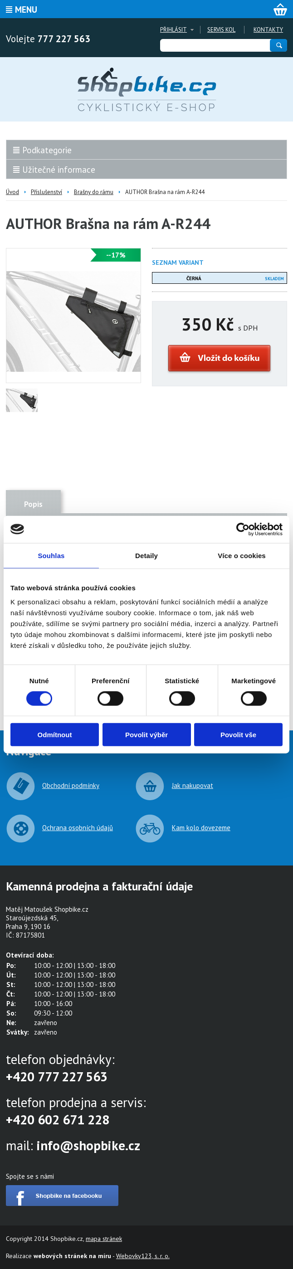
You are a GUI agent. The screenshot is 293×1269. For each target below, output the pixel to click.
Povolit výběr (146, 735)
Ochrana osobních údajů (77, 827)
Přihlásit (173, 30)
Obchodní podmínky (70, 785)
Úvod (12, 192)
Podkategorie (47, 150)
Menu (26, 9)
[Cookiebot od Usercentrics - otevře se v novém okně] (243, 529)
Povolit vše (238, 735)
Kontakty (268, 30)
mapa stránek (104, 1239)
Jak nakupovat (192, 785)
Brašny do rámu (93, 192)
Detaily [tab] (146, 555)
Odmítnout (55, 735)
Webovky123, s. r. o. (143, 1256)
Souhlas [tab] (51, 555)
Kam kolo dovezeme (201, 827)
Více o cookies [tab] (242, 555)
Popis (33, 504)
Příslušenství (46, 192)
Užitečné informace (58, 169)
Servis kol (221, 30)
